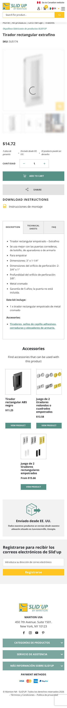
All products (19, 22)
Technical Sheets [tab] (33, 227)
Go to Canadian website (50, 2)
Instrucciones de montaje (26, 207)
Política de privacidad (47, 694)
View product (18, 425)
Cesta (44, 8)
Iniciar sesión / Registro (38, 8)
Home (6, 22)
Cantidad (9, 163)
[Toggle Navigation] (62, 9)
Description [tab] (13, 227)
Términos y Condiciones (23, 694)
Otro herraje (35, 22)
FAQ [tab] (54, 227)
